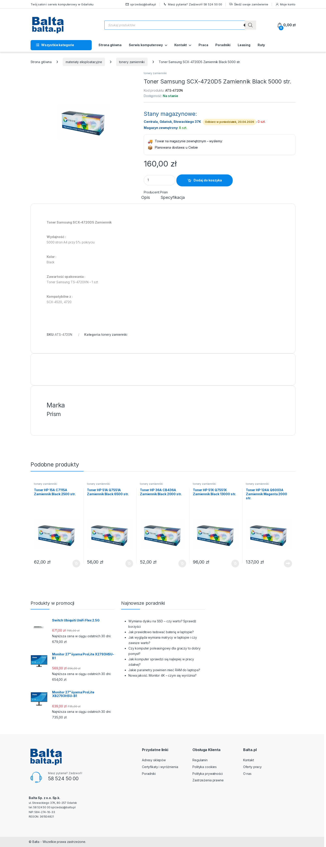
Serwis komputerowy (146, 45)
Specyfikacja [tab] (173, 197)
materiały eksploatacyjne (84, 62)
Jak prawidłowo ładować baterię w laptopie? (161, 632)
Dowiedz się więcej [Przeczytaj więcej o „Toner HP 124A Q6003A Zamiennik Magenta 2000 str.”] (288, 563)
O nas (247, 774)
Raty (261, 45)
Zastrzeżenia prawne (207, 780)
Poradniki (222, 45)
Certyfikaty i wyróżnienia (160, 767)
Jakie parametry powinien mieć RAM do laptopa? (164, 670)
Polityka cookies (204, 767)
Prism (164, 192)
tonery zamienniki (132, 62)
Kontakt (180, 45)
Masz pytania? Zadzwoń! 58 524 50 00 (192, 4)
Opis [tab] (145, 197)
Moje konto (285, 4)
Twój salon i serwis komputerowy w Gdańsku (62, 4)
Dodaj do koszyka (208, 180)
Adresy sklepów (154, 760)
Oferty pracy (252, 767)
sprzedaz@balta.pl (140, 4)
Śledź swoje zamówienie (248, 4)
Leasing (244, 45)
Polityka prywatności (207, 774)
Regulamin (200, 760)
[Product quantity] (159, 180)
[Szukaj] (250, 25)
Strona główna (110, 45)
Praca (203, 45)
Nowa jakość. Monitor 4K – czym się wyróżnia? (162, 675)
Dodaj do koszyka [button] (76, 563)
